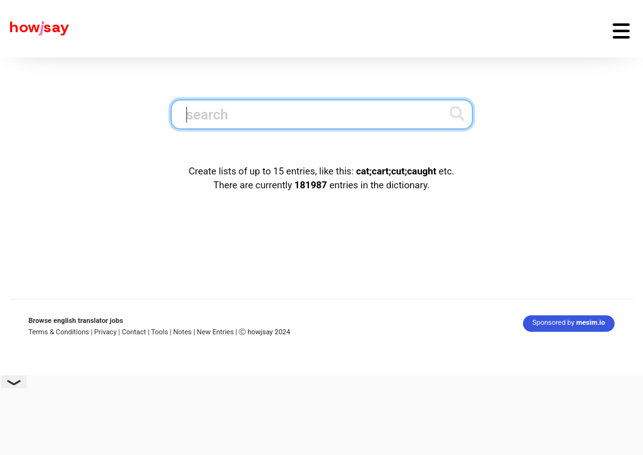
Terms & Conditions (58, 332)
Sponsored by (568, 322)
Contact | (136, 332)
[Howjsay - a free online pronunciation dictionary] (34, 29)
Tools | (161, 332)
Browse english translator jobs (75, 321)
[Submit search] (457, 113)
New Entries (215, 332)
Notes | (184, 332)
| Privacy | (105, 332)
